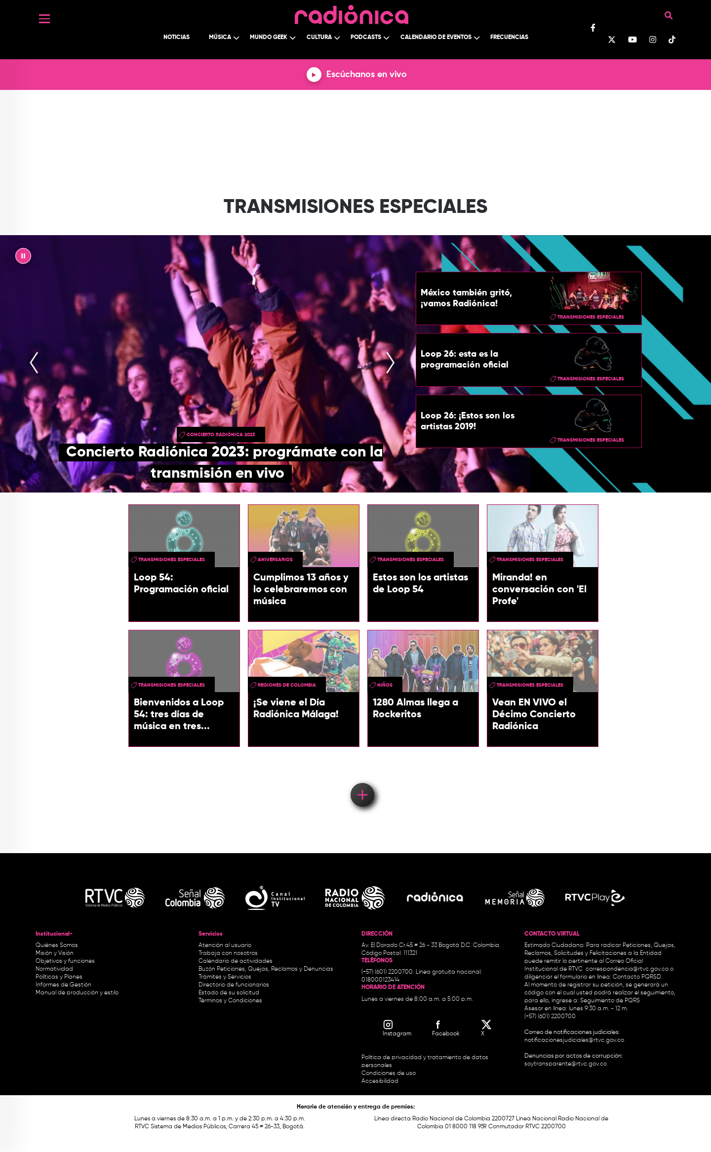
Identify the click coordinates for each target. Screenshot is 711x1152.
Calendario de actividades (235, 961)
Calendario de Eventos (436, 38)
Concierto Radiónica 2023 (221, 434)
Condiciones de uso (388, 1073)
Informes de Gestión (63, 985)
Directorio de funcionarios (233, 985)
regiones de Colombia (287, 685)
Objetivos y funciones (65, 961)
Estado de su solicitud (228, 993)
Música (220, 38)
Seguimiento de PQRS (610, 1001)
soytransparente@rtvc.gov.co (565, 1064)
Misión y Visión (55, 953)
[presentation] (34, 364)
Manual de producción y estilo (77, 993)
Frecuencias (509, 38)
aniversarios (275, 559)
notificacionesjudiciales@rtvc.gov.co (574, 1040)
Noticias (176, 38)
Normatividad (54, 969)
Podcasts (366, 38)
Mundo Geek (268, 38)
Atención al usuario (224, 945)
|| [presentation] (23, 258)
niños (385, 685)
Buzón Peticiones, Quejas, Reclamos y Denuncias (265, 969)
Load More (361, 780)
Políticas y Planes (59, 977)
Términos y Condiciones (230, 1001)
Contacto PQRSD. (637, 977)
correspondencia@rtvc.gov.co (627, 969)
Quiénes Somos (57, 945)
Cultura (319, 38)
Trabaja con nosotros (228, 953)
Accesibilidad (380, 1081)
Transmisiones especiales (590, 317)
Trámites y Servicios (224, 977)
